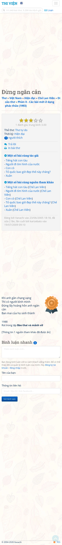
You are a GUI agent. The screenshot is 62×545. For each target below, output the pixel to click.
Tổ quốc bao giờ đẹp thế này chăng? (28, 172)
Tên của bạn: (9, 372)
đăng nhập (15, 368)
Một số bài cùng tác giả (21, 155)
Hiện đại (19, 134)
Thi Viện (9, 3)
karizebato (36, 221)
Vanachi (19, 217)
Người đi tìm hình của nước (23, 164)
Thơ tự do (21, 130)
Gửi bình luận (9, 399)
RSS (57, 542)
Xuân (9, 175)
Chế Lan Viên (37, 187)
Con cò (10, 168)
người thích (13, 138)
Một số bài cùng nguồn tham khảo (29, 182)
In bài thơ (14, 148)
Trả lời (12, 144)
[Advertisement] (31, 50)
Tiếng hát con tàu (16, 160)
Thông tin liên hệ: (11, 385)
